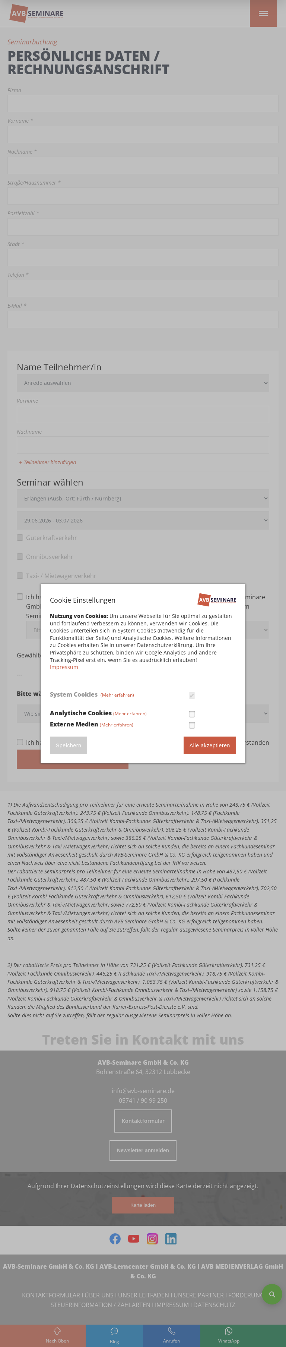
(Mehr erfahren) (117, 695)
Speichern (68, 745)
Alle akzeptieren (210, 745)
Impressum (64, 667)
